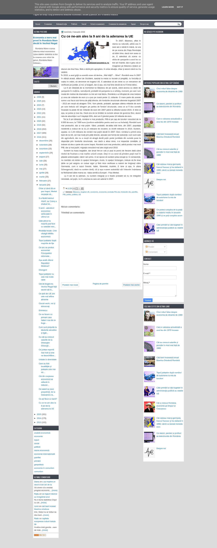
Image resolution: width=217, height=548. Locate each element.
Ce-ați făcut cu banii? (48, 399)
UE (80, 194)
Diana (36, 482)
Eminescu (43, 310)
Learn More (168, 7)
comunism (38, 471)
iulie (41, 161)
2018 (39, 129)
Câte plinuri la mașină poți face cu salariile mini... (47, 224)
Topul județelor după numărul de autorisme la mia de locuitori (168, 197)
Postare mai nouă (70, 285)
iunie (41, 165)
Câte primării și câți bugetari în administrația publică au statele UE (169, 228)
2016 (39, 137)
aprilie (42, 173)
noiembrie (43, 145)
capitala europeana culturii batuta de (45, 521)
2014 (39, 418)
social (36, 443)
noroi (36, 506)
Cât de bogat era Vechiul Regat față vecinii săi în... (48, 287)
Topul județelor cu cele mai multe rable (46, 277)
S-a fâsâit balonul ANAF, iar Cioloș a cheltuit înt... (48, 201)
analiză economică (42, 433)
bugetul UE (85, 192)
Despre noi (144, 24)
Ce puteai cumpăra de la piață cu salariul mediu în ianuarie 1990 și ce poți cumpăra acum (169, 213)
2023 (39, 109)
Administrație (61, 24)
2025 (39, 101)
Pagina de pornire (100, 284)
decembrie (44, 141)
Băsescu (76, 192)
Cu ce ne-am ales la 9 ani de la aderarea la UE (47, 406)
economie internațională (44, 454)
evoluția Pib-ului (114, 192)
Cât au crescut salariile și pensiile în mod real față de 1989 (168, 152)
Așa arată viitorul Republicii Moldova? (46, 263)
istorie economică (41, 450)
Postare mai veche (131, 285)
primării (37, 461)
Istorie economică (97, 24)
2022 (39, 113)
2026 (39, 97)
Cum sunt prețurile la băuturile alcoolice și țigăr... (48, 330)
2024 (39, 105)
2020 (39, 121)
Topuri (133, 24)
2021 (39, 117)
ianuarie (43, 185)
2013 (39, 422)
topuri (36, 440)
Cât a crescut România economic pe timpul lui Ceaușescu (166, 406)
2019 (39, 125)
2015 (39, 414)
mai (41, 169)
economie (103, 192)
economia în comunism (44, 468)
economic (94, 192)
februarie (43, 181)
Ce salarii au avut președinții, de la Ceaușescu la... (47, 392)
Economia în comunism (117, 24)
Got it (180, 7)
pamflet (134, 192)
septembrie (44, 153)
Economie (48, 24)
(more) (55, 490)
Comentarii (151, 252)
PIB (64, 194)
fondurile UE (126, 192)
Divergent (43, 270)
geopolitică (38, 464)
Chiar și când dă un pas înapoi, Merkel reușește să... (48, 191)
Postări (150, 247)
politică (74, 194)
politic (68, 194)
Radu (36, 494)
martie (42, 177)
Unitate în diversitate (47, 359)
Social (84, 24)
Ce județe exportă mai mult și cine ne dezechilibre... (47, 353)
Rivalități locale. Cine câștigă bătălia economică (48, 234)
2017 (39, 133)
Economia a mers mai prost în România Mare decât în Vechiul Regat (45, 40)
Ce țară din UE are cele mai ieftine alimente (47, 296)
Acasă (37, 24)
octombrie (43, 149)
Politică (74, 24)
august (42, 157)
